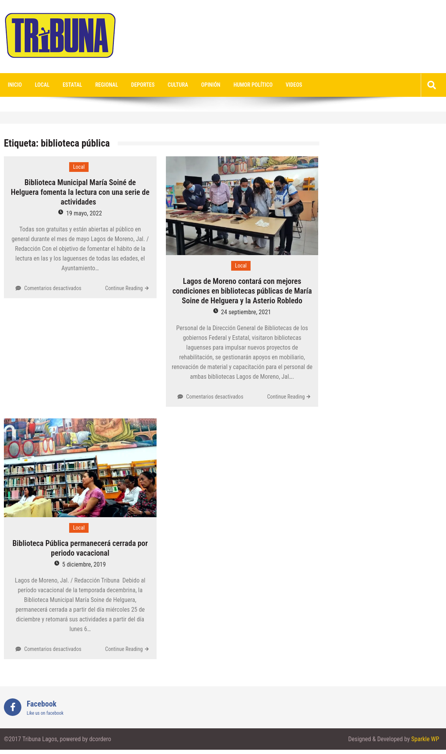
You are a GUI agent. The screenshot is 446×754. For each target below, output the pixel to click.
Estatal (72, 85)
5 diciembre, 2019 (84, 564)
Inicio (15, 85)
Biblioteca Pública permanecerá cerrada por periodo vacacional (80, 548)
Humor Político (253, 85)
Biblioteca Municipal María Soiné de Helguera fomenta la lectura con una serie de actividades (80, 192)
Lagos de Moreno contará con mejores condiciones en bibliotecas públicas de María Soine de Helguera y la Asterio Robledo (242, 290)
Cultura (178, 85)
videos (294, 85)
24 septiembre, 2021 (246, 312)
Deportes (143, 85)
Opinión (210, 85)
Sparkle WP (425, 739)
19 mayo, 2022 (84, 213)
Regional (106, 85)
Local (42, 85)
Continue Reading (124, 288)
